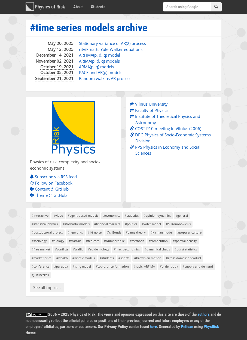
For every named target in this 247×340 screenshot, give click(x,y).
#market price (41, 258)
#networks (75, 232)
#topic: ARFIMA (144, 266)
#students (107, 258)
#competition (158, 241)
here (153, 326)
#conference (40, 266)
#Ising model (82, 266)
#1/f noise (94, 232)
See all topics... (47, 287)
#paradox (61, 266)
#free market (41, 249)
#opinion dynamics (157, 215)
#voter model (151, 224)
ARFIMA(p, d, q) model (99, 55)
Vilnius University (150, 104)
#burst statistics (186, 249)
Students (98, 6)
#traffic (78, 249)
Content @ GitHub (50, 189)
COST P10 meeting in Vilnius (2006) (167, 128)
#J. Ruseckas (40, 275)
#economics (111, 215)
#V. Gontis (113, 232)
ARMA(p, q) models (96, 66)
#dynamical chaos (157, 249)
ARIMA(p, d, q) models (99, 61)
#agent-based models (83, 215)
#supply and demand (198, 266)
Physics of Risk (45, 6)
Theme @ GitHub (49, 195)
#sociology (39, 241)
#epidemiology (98, 249)
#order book (169, 266)
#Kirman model (162, 232)
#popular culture (189, 232)
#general (181, 215)
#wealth (62, 258)
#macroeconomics (127, 249)
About (78, 6)
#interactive (40, 215)
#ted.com (92, 241)
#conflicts (61, 249)
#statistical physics (45, 224)
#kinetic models (83, 258)
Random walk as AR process (105, 78)
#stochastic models (76, 224)
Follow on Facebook (52, 183)
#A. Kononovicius (178, 224)
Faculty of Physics (150, 110)
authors (203, 314)
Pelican (187, 326)
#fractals (75, 241)
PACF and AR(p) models (100, 72)
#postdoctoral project (47, 232)
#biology (58, 241)
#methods (137, 241)
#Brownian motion (147, 258)
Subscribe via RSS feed (54, 176)
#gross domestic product (183, 258)
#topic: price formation (112, 266)
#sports (123, 258)
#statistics (132, 215)
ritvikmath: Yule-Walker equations (110, 49)
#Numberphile (114, 241)
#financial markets (107, 224)
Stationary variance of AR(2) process (112, 43)
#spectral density (185, 241)
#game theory (136, 232)
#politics (131, 224)
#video (58, 215)
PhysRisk (211, 326)
